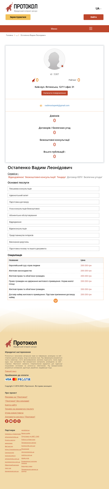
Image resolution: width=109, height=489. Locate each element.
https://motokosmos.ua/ (13, 449)
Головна (9, 35)
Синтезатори (9, 452)
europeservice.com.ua (12, 462)
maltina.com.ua (26, 455)
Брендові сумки (26, 466)
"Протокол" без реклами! (17, 401)
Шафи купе (25, 458)
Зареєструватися (18, 17)
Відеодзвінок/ (16, 177)
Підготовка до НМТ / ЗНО (30, 436)
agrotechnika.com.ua (12, 459)
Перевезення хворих (28, 443)
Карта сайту (11, 404)
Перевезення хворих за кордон (29, 470)
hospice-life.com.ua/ (28, 446)
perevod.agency (10, 456)
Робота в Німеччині (28, 439)
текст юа (8, 468)
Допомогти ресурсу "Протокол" (20, 416)
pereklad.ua (25, 430)
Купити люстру (10, 440)
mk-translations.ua (27, 452)
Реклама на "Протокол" (16, 397)
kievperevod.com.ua (12, 471)
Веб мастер (9, 446)
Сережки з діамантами (13, 434)
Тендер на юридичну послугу (19, 408)
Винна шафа (25, 433)
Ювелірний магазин (12, 465)
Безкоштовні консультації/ (40, 177)
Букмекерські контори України (29, 462)
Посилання (25, 449)
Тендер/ (61, 177)
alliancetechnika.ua (11, 437)
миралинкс (8, 443)
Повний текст (10, 371)
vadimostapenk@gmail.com (57, 105)
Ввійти (94, 17)
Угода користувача (14, 412)
